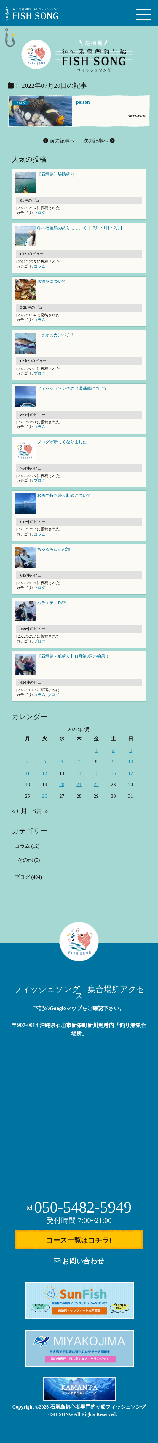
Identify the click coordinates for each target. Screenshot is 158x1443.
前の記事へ (59, 141)
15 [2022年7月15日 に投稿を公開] (96, 773)
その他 (25, 860)
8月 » (40, 811)
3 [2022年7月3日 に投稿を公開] (130, 750)
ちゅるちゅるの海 (53, 549)
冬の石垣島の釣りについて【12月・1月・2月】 (80, 228)
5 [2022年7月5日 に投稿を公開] (44, 761)
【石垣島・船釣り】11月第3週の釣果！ (73, 656)
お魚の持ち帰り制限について (64, 495)
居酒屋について (51, 281)
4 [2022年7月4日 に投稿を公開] (27, 761)
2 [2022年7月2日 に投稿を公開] (113, 750)
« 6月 (19, 811)
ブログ (20, 103)
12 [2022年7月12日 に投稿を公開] (44, 773)
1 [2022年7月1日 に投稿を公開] (96, 750)
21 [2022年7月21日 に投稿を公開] (79, 784)
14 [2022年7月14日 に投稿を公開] (79, 773)
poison (83, 102)
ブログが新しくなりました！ (64, 442)
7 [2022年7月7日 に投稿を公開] (79, 761)
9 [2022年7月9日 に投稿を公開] (113, 761)
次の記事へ (99, 141)
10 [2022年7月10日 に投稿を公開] (130, 761)
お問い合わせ (79, 1261)
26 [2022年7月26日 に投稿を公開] (44, 796)
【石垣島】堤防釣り (55, 174)
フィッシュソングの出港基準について (72, 388)
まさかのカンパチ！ (55, 335)
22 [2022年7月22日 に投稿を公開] (96, 784)
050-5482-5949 (78, 1207)
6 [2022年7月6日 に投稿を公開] (61, 761)
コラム (39, 266)
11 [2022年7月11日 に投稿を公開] (27, 773)
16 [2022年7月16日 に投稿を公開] (113, 773)
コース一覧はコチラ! (79, 1240)
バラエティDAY (52, 603)
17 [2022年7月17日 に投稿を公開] (130, 773)
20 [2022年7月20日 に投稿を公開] (61, 784)
